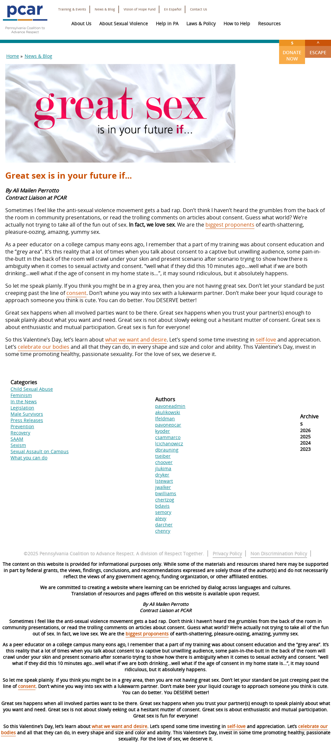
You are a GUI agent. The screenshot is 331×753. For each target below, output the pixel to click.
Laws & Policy (201, 23)
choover (164, 462)
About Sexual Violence (123, 23)
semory (163, 512)
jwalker (163, 487)
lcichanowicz (169, 443)
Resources (269, 23)
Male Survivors (27, 414)
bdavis (162, 506)
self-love (266, 339)
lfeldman (165, 418)
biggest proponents (229, 224)
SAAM (17, 439)
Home (12, 56)
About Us (81, 23)
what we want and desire (136, 339)
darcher (164, 524)
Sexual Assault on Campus (40, 451)
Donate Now (292, 51)
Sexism (18, 445)
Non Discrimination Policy (278, 553)
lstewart (164, 481)
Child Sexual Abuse (32, 389)
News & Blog (105, 9)
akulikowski (167, 412)
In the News (24, 401)
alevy (160, 518)
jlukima (163, 468)
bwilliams (165, 493)
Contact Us (198, 9)
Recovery (20, 433)
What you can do (29, 457)
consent (76, 293)
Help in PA (167, 23)
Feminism (21, 395)
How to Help (237, 23)
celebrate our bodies (43, 346)
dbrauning (166, 450)
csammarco (167, 437)
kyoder (162, 431)
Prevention (22, 426)
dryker (162, 475)
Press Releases (27, 420)
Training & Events (72, 9)
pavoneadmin (170, 406)
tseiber (163, 456)
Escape (318, 47)
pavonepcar (168, 425)
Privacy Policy (227, 553)
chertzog (164, 500)
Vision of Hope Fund (139, 9)
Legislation (22, 408)
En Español (172, 9)
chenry (162, 531)
